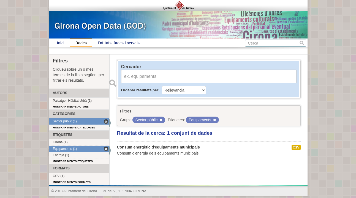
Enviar (113, 83)
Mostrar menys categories (74, 127)
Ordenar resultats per (139, 90)
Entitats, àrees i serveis (119, 43)
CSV (296, 147)
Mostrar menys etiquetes (73, 161)
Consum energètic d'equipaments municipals (158, 147)
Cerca (302, 43)
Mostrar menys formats (72, 181)
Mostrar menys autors (71, 106)
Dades (81, 43)
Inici (60, 43)
